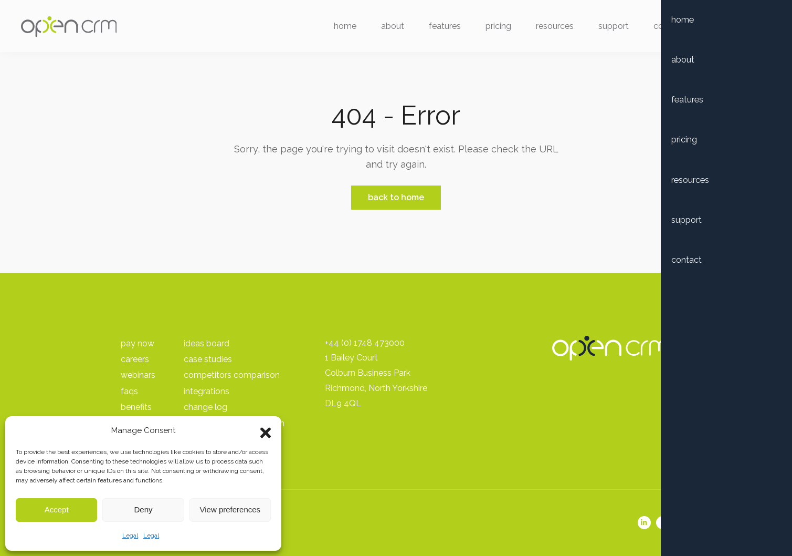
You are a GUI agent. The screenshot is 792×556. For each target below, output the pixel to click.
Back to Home (396, 197)
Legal (130, 535)
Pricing (493, 28)
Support (608, 28)
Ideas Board (206, 343)
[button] (265, 430)
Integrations (206, 391)
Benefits (136, 407)
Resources (549, 28)
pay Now (137, 343)
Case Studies (208, 359)
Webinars (138, 375)
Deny (143, 509)
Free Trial (731, 28)
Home (340, 28)
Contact (663, 28)
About (387, 28)
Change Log (205, 407)
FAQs (129, 391)
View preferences (230, 509)
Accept (57, 509)
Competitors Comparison (232, 375)
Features (440, 28)
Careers (135, 359)
